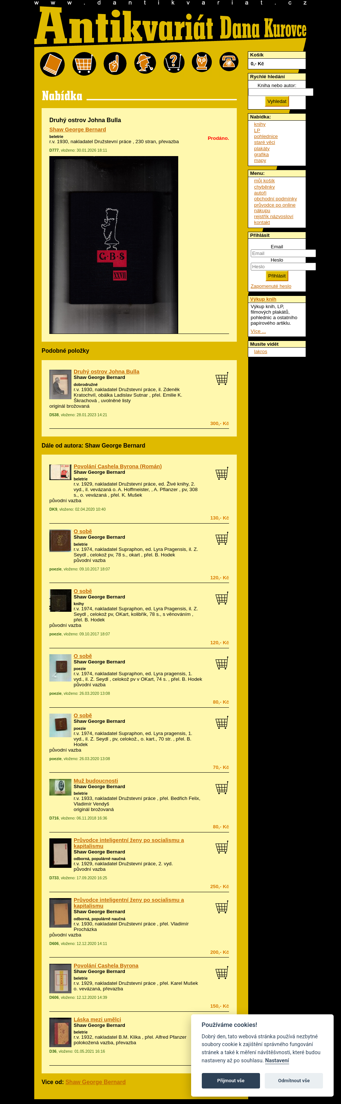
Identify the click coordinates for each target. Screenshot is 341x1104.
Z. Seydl (99, 679)
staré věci (264, 142)
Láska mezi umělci (97, 1019)
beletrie (56, 136)
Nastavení (277, 1061)
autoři (260, 193)
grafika (261, 154)
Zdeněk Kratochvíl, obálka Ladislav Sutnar (127, 392)
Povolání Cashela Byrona (106, 966)
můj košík (264, 180)
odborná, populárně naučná (99, 858)
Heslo (277, 260)
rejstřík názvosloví (273, 216)
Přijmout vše (231, 1080)
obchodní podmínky (275, 198)
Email (277, 246)
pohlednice (266, 136)
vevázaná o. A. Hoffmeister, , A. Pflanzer (134, 489)
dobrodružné (86, 384)
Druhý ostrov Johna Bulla (106, 372)
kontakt (262, 222)
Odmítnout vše (294, 1080)
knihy (79, 603)
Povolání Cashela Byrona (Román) (118, 466)
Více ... (258, 331)
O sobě (83, 531)
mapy (260, 160)
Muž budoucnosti (96, 781)
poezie (80, 668)
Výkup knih (263, 299)
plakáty (262, 148)
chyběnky (264, 187)
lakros (260, 351)
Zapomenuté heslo (271, 286)
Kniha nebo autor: (276, 85)
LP (257, 130)
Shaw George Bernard (77, 129)
